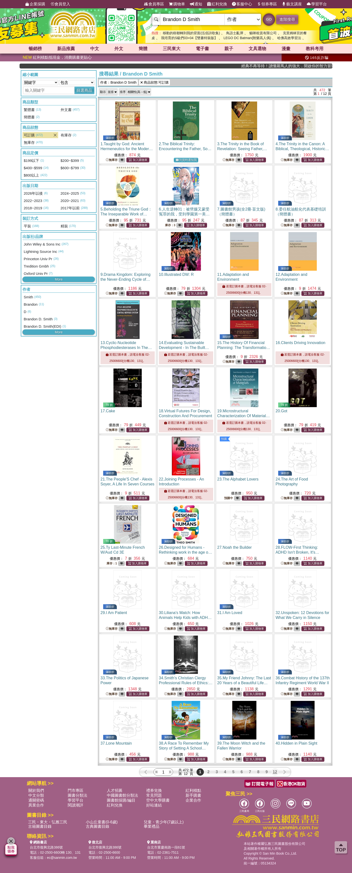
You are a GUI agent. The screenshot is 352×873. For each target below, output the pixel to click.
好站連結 (154, 805)
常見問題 (154, 795)
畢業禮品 (151, 826)
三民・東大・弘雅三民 (47, 822)
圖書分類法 (77, 795)
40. (296, 743)
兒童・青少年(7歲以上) (164, 822)
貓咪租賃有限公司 (263, 33)
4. (302, 149)
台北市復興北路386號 (46, 847)
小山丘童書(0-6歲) (102, 822)
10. (176, 274)
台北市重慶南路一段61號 (166, 847)
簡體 (143, 48)
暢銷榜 (35, 48)
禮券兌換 (154, 790)
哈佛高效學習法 (289, 38)
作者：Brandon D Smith (118, 82)
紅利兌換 (217, 4)
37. (116, 743)
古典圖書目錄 (97, 826)
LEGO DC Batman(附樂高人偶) (247, 38)
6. (184, 214)
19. (243, 416)
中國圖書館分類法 (122, 795)
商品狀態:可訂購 (154, 82)
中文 (94, 48)
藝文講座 (292, 4)
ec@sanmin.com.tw (62, 858)
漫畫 (286, 48)
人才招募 (114, 790)
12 (275, 772)
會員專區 (154, 4)
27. (234, 547)
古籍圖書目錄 (40, 826)
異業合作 (36, 805)
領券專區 (267, 4)
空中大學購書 (158, 800)
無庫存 (112, 160)
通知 (196, 4)
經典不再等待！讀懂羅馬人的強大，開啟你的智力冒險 (303, 66)
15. (243, 348)
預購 (224, 439)
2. (185, 149)
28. (297, 552)
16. (300, 343)
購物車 (177, 4)
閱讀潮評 (75, 805)
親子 (228, 48)
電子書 (202, 48)
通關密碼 (36, 800)
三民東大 (171, 48)
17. (107, 411)
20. (281, 411)
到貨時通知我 (186, 160)
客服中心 (242, 4)
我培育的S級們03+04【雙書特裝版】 (189, 38)
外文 (118, 48)
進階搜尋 (287, 19)
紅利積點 (193, 790)
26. (185, 552)
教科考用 (314, 48)
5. (126, 214)
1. (126, 149)
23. (238, 479)
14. (184, 348)
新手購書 (193, 795)
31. (229, 613)
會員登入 (60, 4)
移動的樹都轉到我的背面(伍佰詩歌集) (191, 33)
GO (269, 19)
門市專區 (75, 790)
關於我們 (36, 790)
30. (185, 618)
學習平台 (317, 4)
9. (125, 279)
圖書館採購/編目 (121, 800)
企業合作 (193, 800)
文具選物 (257, 48)
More (59, 279)
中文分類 (36, 795)
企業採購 (35, 4)
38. (184, 748)
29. (113, 613)
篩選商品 (84, 90)
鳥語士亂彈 (234, 33)
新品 (66, 48)
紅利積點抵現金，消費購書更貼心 (57, 57)
